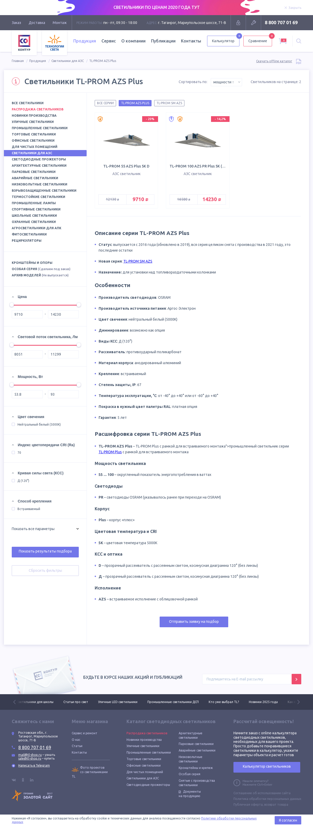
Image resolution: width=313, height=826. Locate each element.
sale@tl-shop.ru (29, 758)
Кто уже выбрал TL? (224, 702)
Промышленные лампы (34, 203)
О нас (76, 739)
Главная (18, 61)
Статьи (77, 746)
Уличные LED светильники (117, 702)
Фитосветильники (29, 234)
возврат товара (276, 804)
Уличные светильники (33, 121)
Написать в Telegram (34, 765)
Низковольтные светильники (39, 184)
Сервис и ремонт (84, 733)
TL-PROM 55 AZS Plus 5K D (126, 166)
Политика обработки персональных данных (267, 798)
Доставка (37, 23)
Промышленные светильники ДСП (173, 702)
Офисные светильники (33, 140)
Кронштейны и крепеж (196, 767)
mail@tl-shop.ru (30, 754)
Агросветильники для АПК (36, 228)
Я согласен (288, 820)
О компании (133, 41)
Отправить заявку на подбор (194, 621)
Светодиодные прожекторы (39, 159)
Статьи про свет (75, 702)
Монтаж (60, 23)
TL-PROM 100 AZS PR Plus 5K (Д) (198, 166)
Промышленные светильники (40, 128)
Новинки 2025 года (263, 702)
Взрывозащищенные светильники (44, 190)
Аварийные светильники (35, 178)
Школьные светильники (34, 215)
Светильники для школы (35, 702)
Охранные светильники (34, 221)
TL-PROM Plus (110, 452)
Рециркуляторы (26, 240)
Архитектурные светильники (39, 165)
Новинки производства (34, 115)
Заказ (16, 23)
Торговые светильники (34, 134)
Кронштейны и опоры (32, 262)
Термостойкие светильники (38, 196)
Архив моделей (40, 275)
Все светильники (28, 103)
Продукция (84, 41)
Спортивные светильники (36, 209)
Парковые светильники (34, 171)
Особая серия (41, 269)
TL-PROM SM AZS (137, 261)
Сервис (108, 41)
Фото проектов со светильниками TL (90, 772)
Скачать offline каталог (278, 61)
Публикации (163, 41)
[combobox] (226, 82)
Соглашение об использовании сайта (262, 793)
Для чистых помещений (34, 146)
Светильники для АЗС (67, 61)
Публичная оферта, (248, 804)
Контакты (191, 41)
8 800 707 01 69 (281, 22)
